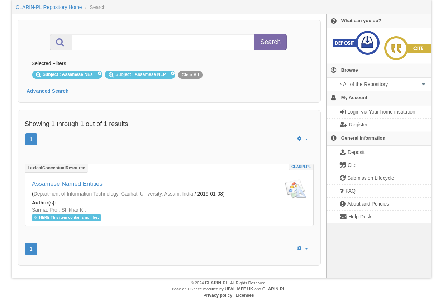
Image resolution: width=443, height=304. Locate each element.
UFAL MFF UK (239, 288)
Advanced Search (48, 91)
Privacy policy (217, 295)
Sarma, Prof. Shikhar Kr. (59, 210)
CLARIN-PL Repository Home (49, 7)
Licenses (244, 295)
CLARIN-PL (301, 167)
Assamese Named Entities (67, 183)
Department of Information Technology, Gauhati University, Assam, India (113, 194)
